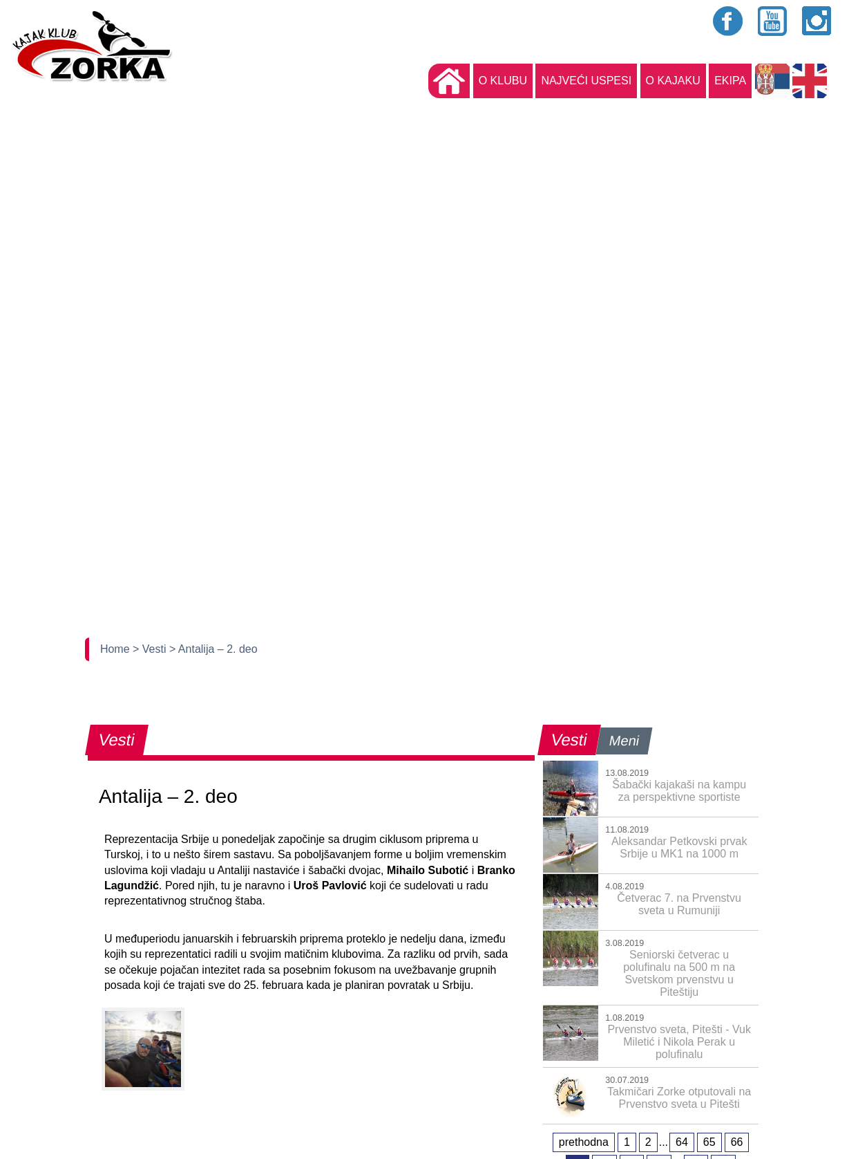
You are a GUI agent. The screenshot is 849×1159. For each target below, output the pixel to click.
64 (682, 1142)
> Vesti (151, 649)
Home (116, 649)
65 (709, 1142)
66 (737, 1142)
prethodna (584, 1142)
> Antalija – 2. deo (213, 649)
